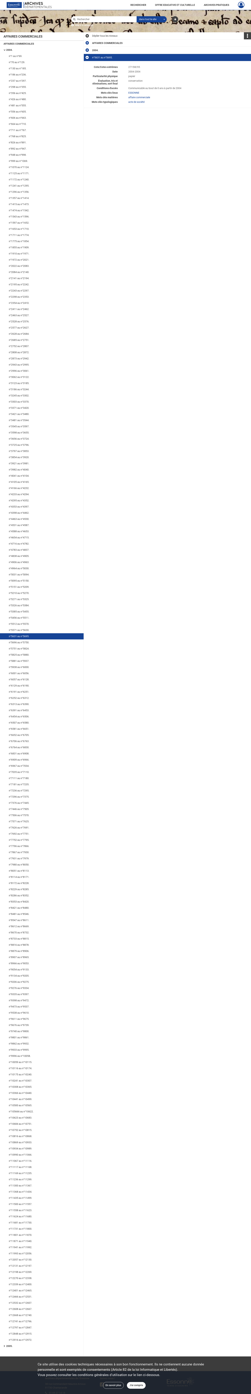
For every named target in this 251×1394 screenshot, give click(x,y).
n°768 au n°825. (18, 136)
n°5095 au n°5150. (19, 580)
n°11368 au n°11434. (20, 1191)
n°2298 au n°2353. (19, 296)
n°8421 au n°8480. (19, 907)
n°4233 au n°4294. (19, 494)
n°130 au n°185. (18, 68)
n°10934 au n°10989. (20, 1148)
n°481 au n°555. (18, 105)
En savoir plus (113, 1385)
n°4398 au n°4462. (19, 512)
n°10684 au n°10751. (20, 1123)
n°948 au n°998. (18, 154)
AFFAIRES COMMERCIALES (19, 43)
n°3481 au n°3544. (19, 420)
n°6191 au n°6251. (19, 691)
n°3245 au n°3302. (19, 395)
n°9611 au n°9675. (19, 1019)
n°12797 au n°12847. (20, 1327)
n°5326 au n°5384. (19, 605)
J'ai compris (136, 1385)
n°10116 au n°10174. (20, 1068)
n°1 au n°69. (15, 56)
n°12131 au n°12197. (20, 1265)
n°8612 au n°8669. (19, 926)
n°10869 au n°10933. (20, 1142)
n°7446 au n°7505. (19, 809)
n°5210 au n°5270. (19, 593)
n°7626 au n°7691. (19, 827)
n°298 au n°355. (18, 87)
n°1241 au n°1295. (19, 185)
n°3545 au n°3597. (19, 426)
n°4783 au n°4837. (19, 549)
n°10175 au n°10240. (20, 1074)
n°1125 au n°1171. (19, 173)
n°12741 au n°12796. (20, 1321)
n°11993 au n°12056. (20, 1253)
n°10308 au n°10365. (20, 1086)
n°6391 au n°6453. (19, 710)
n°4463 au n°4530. (19, 519)
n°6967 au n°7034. (19, 765)
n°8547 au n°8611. (19, 920)
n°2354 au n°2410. (19, 303)
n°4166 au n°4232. (19, 488)
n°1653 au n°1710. (19, 228)
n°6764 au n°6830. (19, 747)
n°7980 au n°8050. (19, 864)
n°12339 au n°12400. (20, 1284)
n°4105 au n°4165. (19, 482)
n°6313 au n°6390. (19, 704)
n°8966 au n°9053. (19, 963)
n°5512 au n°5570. (19, 623)
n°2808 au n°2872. (19, 352)
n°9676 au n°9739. (19, 1025)
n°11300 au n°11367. (20, 1185)
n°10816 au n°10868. (20, 1136)
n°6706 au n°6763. (19, 741)
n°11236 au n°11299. (20, 1179)
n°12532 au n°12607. (20, 1302)
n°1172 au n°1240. (19, 179)
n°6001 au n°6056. (19, 673)
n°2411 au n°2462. (19, 309)
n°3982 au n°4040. (19, 469)
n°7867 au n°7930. (19, 852)
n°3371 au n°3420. (19, 407)
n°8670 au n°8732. (19, 932)
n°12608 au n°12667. (20, 1309)
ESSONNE (133, 92)
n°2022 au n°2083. (19, 266)
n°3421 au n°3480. (19, 414)
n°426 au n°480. (18, 99)
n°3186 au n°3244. (19, 389)
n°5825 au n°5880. (19, 654)
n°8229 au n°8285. (19, 889)
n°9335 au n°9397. (19, 994)
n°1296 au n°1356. (19, 191)
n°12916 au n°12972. (20, 1339)
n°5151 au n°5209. (19, 586)
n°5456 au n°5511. (19, 617)
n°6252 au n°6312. (19, 698)
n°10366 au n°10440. (20, 1093)
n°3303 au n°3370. (19, 401)
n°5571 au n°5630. (19, 630)
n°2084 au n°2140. (19, 272)
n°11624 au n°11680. (20, 1216)
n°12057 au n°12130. (20, 1259)
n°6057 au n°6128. (19, 679)
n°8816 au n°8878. (19, 944)
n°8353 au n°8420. (19, 901)
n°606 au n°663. (18, 117)
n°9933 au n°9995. (19, 1049)
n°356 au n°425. (18, 93)
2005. (9, 1346)
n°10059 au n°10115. (20, 1062)
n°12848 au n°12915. (20, 1333)
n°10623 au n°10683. (20, 1117)
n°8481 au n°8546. (19, 914)
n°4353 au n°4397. (19, 506)
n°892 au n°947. (18, 148)
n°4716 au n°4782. (19, 543)
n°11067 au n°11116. (20, 1160)
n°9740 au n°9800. (19, 1031)
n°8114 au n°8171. (19, 877)
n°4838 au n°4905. (19, 556)
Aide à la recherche (84, 25)
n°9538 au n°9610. (19, 1012)
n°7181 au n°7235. (19, 784)
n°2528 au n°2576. (19, 321)
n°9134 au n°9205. (19, 975)
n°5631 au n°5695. (19, 636)
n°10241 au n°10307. (20, 1080)
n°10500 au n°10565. (20, 1105)
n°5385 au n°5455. (19, 611)
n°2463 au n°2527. (19, 315)
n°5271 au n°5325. (19, 599)
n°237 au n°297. (18, 80)
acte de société (136, 102)
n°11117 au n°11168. (20, 1167)
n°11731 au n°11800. (20, 1228)
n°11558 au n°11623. (20, 1210)
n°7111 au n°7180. (19, 778)
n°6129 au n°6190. (19, 685)
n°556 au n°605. (18, 111)
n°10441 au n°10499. (20, 1099)
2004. (9, 49)
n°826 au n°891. (18, 142)
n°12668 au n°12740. (20, 1315)
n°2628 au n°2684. (19, 333)
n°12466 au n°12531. (20, 1296)
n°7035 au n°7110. (19, 772)
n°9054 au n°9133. (19, 969)
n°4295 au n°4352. (19, 500)
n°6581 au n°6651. (19, 728)
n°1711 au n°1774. (19, 235)
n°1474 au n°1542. (19, 210)
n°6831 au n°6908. (19, 753)
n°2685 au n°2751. (19, 340)
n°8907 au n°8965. (19, 957)
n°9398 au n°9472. (19, 1000)
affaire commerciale (139, 97)
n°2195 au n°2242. (19, 284)
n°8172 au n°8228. (19, 883)
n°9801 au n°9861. (19, 1037)
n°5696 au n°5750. (19, 642)
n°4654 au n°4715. (19, 537)
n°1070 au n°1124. (19, 167)
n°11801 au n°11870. (20, 1235)
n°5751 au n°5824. (19, 648)
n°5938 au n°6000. (19, 667)
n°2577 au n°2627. (19, 327)
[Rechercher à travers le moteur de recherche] (105, 19)
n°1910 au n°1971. (19, 253)
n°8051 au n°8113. (19, 870)
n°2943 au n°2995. (19, 364)
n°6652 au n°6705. (19, 735)
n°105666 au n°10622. (21, 1111)
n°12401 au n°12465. (20, 1290)
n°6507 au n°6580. (19, 722)
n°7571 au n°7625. (19, 821)
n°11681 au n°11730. (20, 1222)
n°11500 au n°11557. (20, 1204)
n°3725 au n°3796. (19, 445)
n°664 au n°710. (18, 124)
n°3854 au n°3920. (19, 457)
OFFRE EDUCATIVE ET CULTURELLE (175, 5)
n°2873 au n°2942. (19, 358)
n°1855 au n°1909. (19, 247)
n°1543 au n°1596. (19, 216)
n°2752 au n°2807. (19, 346)
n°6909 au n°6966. (19, 759)
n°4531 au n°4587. (19, 525)
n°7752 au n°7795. (19, 840)
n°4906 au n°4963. (19, 562)
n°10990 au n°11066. (20, 1154)
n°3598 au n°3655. (19, 432)
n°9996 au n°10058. (20, 1056)
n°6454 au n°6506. (19, 716)
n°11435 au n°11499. (20, 1197)
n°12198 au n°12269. (20, 1272)
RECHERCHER (138, 5)
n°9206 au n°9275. (19, 981)
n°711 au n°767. (18, 130)
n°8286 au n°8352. (19, 895)
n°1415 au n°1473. (19, 204)
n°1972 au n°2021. (19, 259)
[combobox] (152, 19)
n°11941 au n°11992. (20, 1247)
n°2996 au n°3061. (19, 370)
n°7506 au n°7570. (19, 815)
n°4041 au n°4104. (19, 475)
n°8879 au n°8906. (19, 951)
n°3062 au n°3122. (19, 377)
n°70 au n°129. (17, 62)
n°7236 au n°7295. (19, 790)
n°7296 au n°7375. (19, 796)
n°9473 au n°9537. (19, 1006)
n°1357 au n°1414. (19, 198)
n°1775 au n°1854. (19, 241)
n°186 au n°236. (18, 74)
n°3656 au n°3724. (19, 438)
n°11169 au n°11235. (20, 1173)
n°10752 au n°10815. (20, 1130)
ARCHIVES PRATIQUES (216, 5)
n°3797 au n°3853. (19, 451)
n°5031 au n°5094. (19, 574)
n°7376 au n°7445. (19, 802)
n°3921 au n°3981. (19, 463)
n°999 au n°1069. (18, 161)
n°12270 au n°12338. (20, 1278)
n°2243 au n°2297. (19, 290)
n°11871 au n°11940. (20, 1241)
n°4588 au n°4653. (19, 531)
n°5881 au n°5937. (19, 661)
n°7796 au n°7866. (19, 846)
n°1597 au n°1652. (19, 222)
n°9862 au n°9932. (19, 1043)
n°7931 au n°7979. (19, 858)
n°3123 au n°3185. (19, 383)
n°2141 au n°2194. (19, 278)
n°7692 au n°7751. (19, 833)
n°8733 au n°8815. (19, 938)
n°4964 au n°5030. (19, 568)
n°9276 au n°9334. (19, 988)
